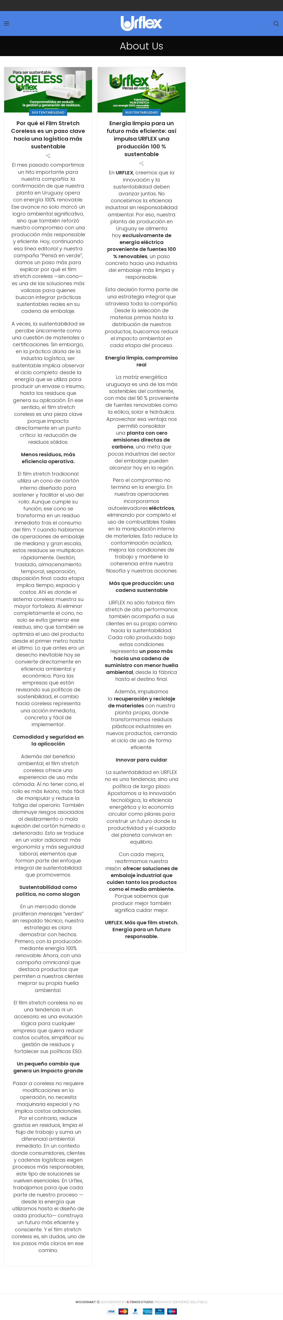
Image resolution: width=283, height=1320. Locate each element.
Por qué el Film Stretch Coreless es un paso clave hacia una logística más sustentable (48, 134)
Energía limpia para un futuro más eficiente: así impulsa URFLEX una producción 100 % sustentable (141, 138)
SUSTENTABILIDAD (48, 112)
